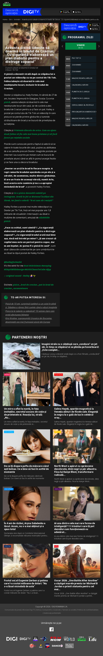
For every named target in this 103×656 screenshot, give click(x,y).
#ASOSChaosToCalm (35, 269)
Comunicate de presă (13, 610)
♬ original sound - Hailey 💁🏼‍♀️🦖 (20, 275)
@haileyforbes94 (13, 262)
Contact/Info (47, 610)
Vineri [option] (80, 46)
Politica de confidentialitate (87, 610)
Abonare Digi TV (28, 610)
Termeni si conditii (69, 610)
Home (5, 20)
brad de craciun (29, 284)
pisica (16, 284)
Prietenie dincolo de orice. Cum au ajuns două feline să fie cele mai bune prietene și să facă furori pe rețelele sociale (30, 134)
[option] (80, 114)
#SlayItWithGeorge (14, 269)
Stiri (10, 20)
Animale (17, 20)
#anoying (46, 265)
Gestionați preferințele (52, 613)
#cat (26, 265)
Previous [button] (62, 46)
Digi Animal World (7, 4)
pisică (7, 102)
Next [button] (99, 46)
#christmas (35, 265)
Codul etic (57, 610)
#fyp (48, 269)
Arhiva (38, 610)
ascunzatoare (20, 288)
